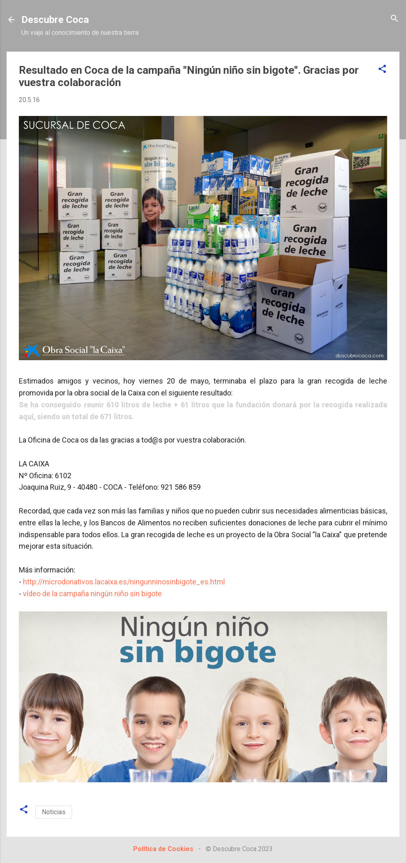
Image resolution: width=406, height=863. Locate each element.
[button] (382, 69)
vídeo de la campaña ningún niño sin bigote (92, 593)
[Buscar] (394, 19)
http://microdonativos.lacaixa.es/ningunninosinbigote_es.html (124, 581)
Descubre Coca (55, 19)
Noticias (54, 812)
